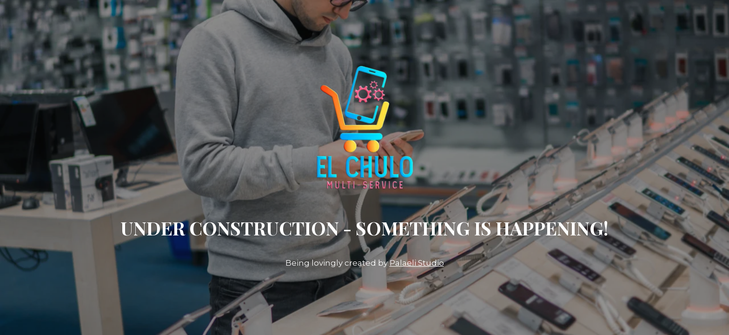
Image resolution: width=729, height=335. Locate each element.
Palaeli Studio (417, 263)
